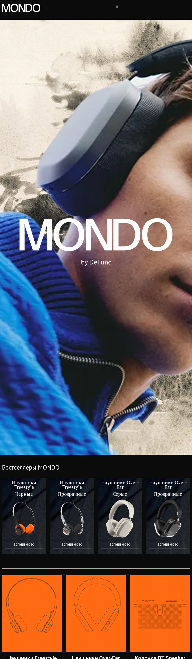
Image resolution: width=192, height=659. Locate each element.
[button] (117, 7)
